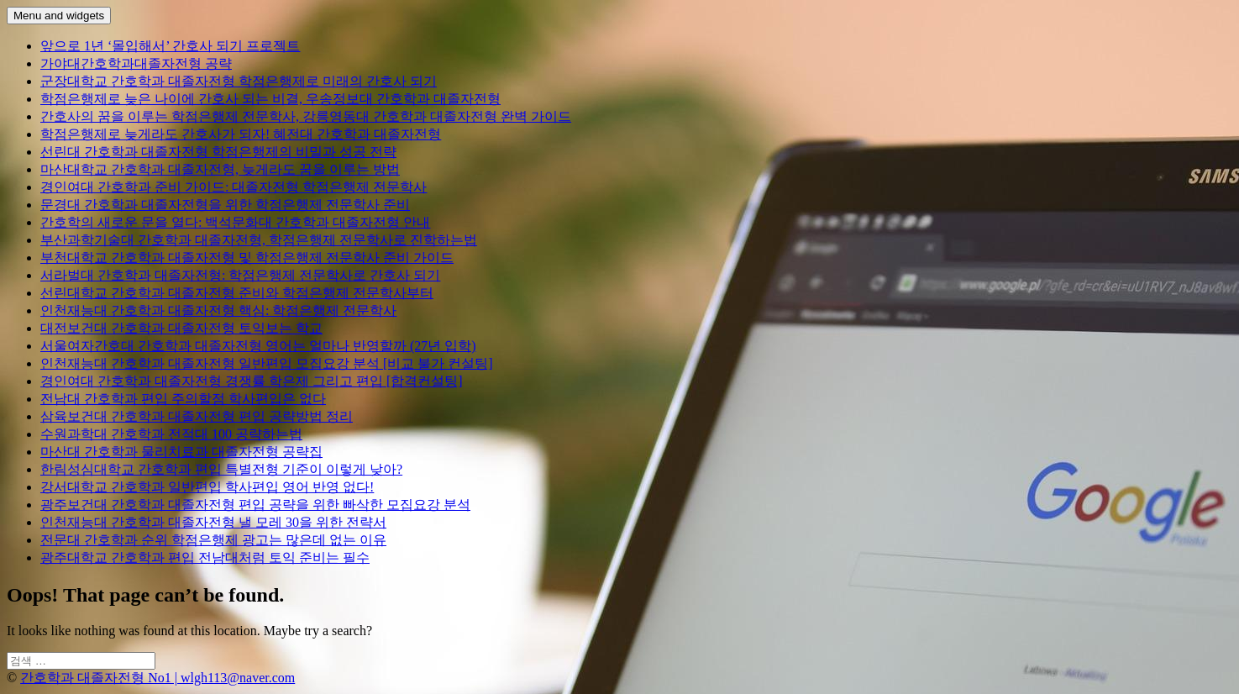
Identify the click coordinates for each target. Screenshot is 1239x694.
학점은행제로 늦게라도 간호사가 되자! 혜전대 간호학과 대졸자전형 (240, 134)
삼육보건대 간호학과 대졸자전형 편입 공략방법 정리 (196, 416)
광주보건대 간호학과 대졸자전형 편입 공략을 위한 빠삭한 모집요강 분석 (255, 504)
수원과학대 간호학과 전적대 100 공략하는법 (171, 434)
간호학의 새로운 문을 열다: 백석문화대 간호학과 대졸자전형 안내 (235, 222)
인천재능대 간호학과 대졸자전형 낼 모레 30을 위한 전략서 (213, 522)
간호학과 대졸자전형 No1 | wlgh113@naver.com (157, 677)
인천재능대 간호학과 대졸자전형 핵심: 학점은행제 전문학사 (218, 310)
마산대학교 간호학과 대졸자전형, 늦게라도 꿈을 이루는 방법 (220, 169)
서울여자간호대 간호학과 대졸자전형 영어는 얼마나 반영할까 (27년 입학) (258, 346)
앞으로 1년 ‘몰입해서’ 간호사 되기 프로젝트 (170, 46)
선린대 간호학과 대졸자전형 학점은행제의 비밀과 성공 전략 (218, 152)
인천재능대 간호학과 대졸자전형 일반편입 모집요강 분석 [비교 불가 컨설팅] (266, 363)
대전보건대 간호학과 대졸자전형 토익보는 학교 (181, 328)
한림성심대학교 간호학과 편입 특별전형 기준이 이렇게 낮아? (221, 469)
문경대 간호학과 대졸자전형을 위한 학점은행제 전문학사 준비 (225, 204)
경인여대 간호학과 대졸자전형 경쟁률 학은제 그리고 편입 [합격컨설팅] (251, 381)
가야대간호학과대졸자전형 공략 (136, 63)
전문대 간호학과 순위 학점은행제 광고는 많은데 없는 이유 (213, 540)
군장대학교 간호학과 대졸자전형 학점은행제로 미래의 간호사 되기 (238, 81)
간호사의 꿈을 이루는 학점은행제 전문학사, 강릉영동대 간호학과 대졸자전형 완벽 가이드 (305, 116)
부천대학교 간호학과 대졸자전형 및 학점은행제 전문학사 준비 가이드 (247, 257)
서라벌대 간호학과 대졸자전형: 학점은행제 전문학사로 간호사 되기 (240, 275)
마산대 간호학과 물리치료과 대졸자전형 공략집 (181, 451)
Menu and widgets (58, 15)
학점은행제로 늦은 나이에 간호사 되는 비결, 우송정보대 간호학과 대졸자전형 (270, 99)
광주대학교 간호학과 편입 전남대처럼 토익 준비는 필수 (205, 557)
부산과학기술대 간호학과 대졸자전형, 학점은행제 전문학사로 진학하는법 (258, 240)
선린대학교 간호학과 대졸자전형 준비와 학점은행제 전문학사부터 (236, 293)
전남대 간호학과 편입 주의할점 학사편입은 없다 (183, 399)
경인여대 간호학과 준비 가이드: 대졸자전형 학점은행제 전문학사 (233, 187)
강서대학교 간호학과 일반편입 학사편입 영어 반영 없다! (207, 487)
